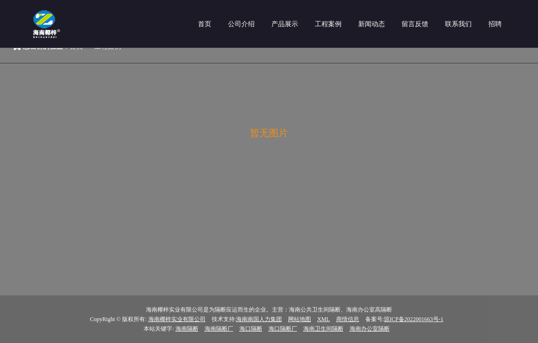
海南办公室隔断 (370, 328)
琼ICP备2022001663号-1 (414, 319)
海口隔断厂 (283, 328)
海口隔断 (250, 328)
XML (323, 319)
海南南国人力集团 (259, 319)
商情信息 (347, 319)
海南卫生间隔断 (323, 328)
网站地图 (299, 319)
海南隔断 (187, 328)
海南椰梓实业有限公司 (177, 319)
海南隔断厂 (219, 328)
